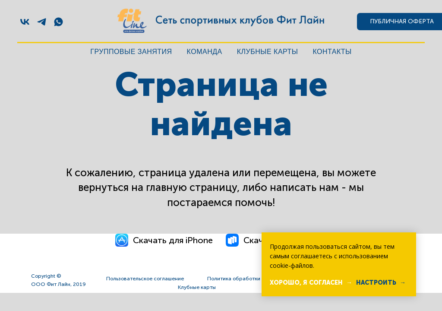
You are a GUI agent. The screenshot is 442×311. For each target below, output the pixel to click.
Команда (204, 51)
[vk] (24, 21)
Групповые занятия (131, 51)
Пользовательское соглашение (145, 279)
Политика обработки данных (243, 279)
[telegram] (41, 21)
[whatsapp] (58, 21)
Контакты (332, 51)
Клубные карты (267, 51)
